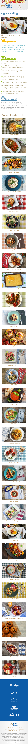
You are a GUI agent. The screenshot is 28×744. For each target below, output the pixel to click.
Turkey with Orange (14, 172)
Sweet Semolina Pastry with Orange (14, 289)
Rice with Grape (14, 326)
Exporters (10, 730)
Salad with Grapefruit (14, 365)
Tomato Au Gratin (14, 211)
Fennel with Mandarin (14, 443)
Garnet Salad (14, 501)
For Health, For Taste (10, 729)
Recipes (18, 727)
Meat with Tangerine (14, 559)
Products (10, 727)
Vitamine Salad (14, 423)
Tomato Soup (14, 404)
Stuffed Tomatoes (14, 462)
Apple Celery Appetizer (14, 191)
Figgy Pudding (14, 540)
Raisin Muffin (14, 637)
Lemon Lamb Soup (14, 134)
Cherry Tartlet (14, 345)
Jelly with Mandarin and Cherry (14, 618)
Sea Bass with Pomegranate (14, 521)
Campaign (21, 729)
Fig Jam (14, 676)
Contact (18, 730)
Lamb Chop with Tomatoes (14, 269)
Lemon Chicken (14, 384)
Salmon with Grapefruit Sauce (14, 482)
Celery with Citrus (14, 598)
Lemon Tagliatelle (14, 230)
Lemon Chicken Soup (14, 579)
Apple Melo (14, 250)
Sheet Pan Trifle (14, 657)
